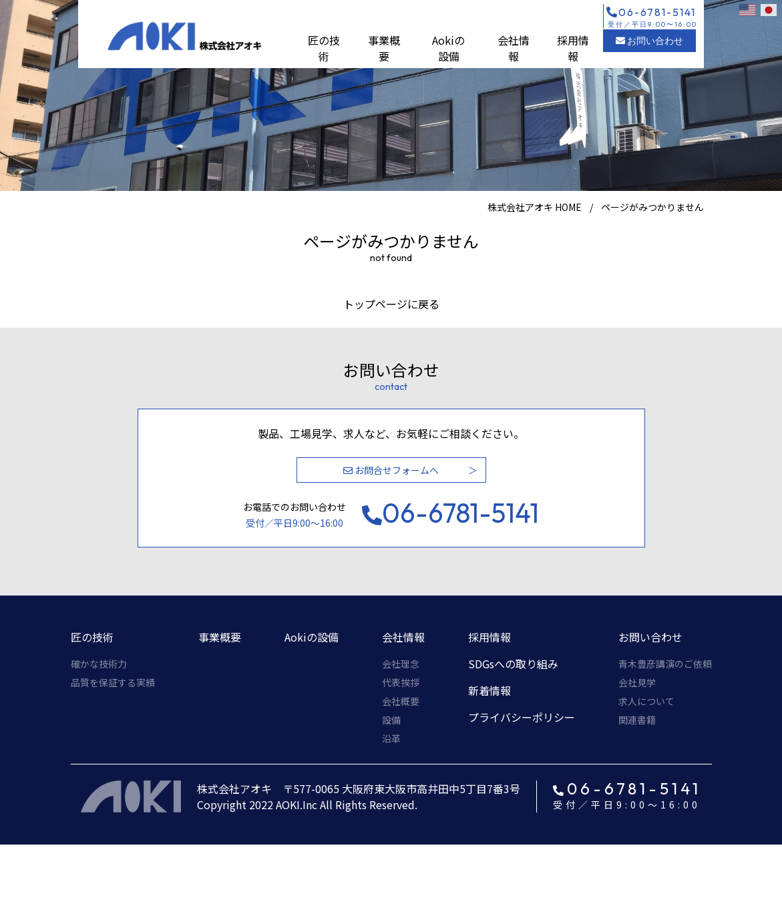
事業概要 (384, 48)
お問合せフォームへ (391, 470)
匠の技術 (324, 48)
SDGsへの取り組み (513, 664)
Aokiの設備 (448, 48)
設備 (391, 719)
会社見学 (637, 682)
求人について (646, 701)
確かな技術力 (99, 663)
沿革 (391, 738)
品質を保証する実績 (113, 682)
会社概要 (400, 701)
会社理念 (400, 663)
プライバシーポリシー (521, 717)
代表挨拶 (400, 682)
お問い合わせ (649, 41)
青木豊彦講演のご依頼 (665, 663)
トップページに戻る (391, 304)
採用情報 (573, 48)
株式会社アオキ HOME (534, 207)
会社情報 (514, 48)
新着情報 (489, 690)
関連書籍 (637, 719)
